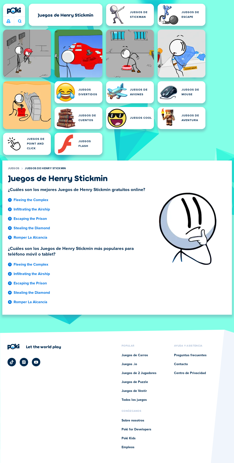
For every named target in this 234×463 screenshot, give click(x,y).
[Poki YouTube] (36, 362)
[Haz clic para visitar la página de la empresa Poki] (34, 346)
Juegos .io (129, 364)
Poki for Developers (136, 429)
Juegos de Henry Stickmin (45, 168)
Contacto (181, 364)
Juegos (13, 168)
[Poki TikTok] (11, 362)
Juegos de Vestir (134, 391)
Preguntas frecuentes (190, 355)
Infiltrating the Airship (32, 209)
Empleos (128, 447)
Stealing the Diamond (32, 228)
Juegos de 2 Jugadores (139, 373)
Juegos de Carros (135, 355)
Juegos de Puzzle (135, 382)
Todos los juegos (134, 400)
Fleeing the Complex (31, 200)
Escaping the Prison (30, 219)
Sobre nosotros (133, 420)
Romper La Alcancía (30, 237)
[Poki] (14, 10)
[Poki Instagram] (24, 362)
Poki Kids (129, 438)
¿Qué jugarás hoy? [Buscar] (19, 21)
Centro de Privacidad (190, 373)
